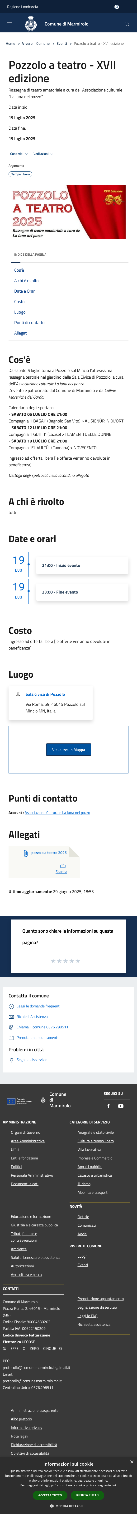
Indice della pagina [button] (30, 254)
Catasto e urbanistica (95, 1175)
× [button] (131, 1462)
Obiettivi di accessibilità (30, 1453)
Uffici (15, 1149)
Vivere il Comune (36, 43)
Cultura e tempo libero (96, 1141)
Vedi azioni (44, 154)
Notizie (83, 1216)
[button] (69, 1506)
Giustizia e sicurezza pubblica (34, 1225)
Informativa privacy (26, 1427)
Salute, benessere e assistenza (35, 1257)
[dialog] (68, 1485)
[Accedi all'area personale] (116, 7)
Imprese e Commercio (95, 1158)
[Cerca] (127, 24)
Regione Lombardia (22, 7)
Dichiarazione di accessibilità (34, 1445)
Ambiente (19, 1249)
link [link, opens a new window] (114, 1485)
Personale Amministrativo (32, 1175)
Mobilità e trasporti (93, 1192)
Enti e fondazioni (24, 1158)
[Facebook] (108, 1106)
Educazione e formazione (31, 1216)
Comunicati (87, 1225)
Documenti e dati (24, 1184)
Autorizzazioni (22, 1266)
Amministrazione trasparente (34, 1410)
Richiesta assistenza (94, 1324)
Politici (16, 1166)
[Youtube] (121, 1106)
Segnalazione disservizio (97, 1307)
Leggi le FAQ (88, 1316)
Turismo (84, 1184)
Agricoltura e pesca (26, 1274)
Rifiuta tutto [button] (87, 1495)
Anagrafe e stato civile (96, 1132)
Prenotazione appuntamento (101, 1298)
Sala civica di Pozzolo (45, 694)
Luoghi (83, 1256)
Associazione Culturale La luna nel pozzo (57, 812)
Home (10, 43)
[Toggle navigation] (9, 22)
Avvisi (82, 1234)
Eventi (62, 43)
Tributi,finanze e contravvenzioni (24, 1237)
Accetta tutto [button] (50, 1495)
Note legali (19, 1436)
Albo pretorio (21, 1419)
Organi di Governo (25, 1132)
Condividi (20, 154)
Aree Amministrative (28, 1141)
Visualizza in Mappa (68, 749)
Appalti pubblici (90, 1166)
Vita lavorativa (89, 1149)
